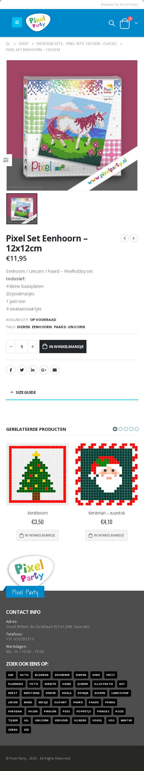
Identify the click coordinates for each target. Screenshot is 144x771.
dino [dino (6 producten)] (96, 675)
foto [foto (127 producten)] (34, 684)
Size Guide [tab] (26, 392)
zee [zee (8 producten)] (26, 730)
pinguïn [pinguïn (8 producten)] (50, 711)
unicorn (76, 327)
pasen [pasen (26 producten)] (33, 711)
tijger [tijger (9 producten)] (13, 720)
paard (60, 327)
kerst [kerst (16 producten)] (12, 693)
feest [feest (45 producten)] (110, 675)
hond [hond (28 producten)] (66, 684)
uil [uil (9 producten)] (26, 720)
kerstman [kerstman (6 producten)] (32, 693)
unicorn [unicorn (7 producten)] (42, 720)
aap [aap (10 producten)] (11, 675)
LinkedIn (33, 370)
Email (55, 370)
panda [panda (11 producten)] (110, 702)
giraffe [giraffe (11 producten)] (50, 684)
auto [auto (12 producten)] (24, 675)
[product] (37, 474)
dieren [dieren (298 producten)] (81, 675)
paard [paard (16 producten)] (78, 702)
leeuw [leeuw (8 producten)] (12, 702)
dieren (23, 327)
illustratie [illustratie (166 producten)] (103, 684)
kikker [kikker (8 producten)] (51, 693)
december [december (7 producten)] (62, 675)
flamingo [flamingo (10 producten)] (15, 684)
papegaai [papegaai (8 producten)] (15, 711)
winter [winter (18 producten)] (126, 720)
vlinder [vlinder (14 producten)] (80, 720)
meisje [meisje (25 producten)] (43, 702)
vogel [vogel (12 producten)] (97, 720)
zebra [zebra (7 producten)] (12, 730)
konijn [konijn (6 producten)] (83, 693)
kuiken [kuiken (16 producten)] (100, 693)
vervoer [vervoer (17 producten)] (61, 720)
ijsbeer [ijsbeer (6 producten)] (82, 684)
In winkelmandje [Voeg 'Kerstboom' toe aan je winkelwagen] (40, 535)
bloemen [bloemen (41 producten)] (42, 675)
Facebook (11, 370)
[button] (115, 429)
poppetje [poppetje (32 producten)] (84, 711)
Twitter (22, 370)
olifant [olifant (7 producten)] (60, 702)
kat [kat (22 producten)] (122, 684)
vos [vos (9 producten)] (111, 720)
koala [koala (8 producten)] (67, 693)
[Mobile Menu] (17, 22)
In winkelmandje (66, 346)
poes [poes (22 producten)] (66, 711)
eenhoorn (42, 327)
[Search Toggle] (112, 23)
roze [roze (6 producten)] (119, 711)
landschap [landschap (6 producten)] (120, 693)
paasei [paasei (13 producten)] (94, 702)
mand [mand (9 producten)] (28, 702)
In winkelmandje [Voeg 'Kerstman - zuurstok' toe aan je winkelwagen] (109, 535)
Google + (44, 370)
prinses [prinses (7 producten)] (103, 711)
